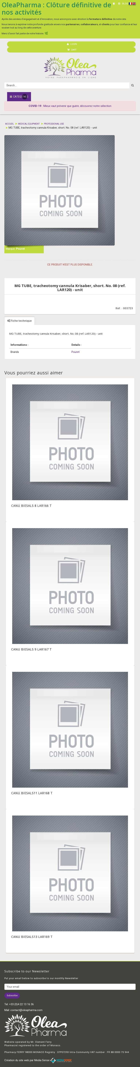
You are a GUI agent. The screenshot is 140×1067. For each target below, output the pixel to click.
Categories (19, 96)
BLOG (125, 3)
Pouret (20, 248)
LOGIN (72, 44)
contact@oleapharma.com (26, 1010)
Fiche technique (19, 320)
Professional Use (54, 124)
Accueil (9, 124)
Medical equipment (29, 124)
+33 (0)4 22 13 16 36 (21, 1004)
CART (72, 49)
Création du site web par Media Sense (38, 1060)
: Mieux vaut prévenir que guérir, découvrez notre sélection (70, 106)
